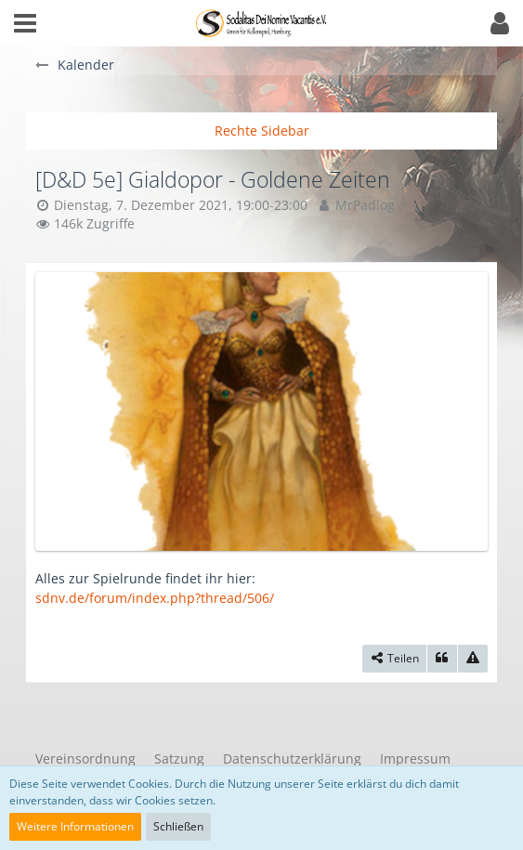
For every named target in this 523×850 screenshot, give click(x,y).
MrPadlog (365, 205)
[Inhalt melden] (473, 659)
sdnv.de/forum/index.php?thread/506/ (154, 598)
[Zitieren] (442, 659)
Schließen (178, 826)
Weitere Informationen (75, 826)
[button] (25, 23)
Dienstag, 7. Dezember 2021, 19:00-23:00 (180, 205)
